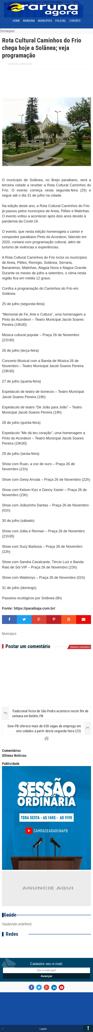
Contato (75, 21)
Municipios (45, 21)
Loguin (43, 1028)
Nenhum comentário (20, 64)
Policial (60, 21)
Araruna (29, 21)
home (16, 21)
